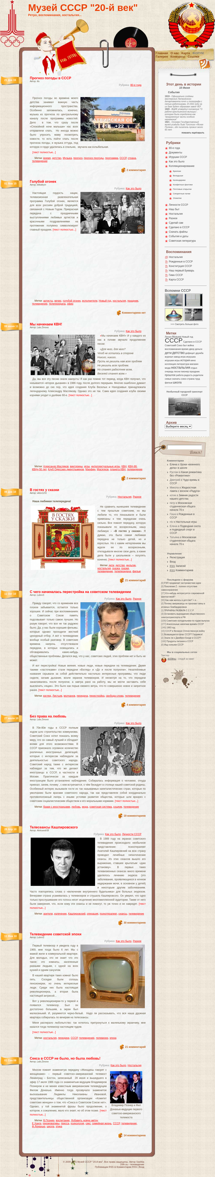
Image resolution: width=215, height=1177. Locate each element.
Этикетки (177, 198)
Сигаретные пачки (181, 193)
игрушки (169, 360)
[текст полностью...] (44, 152)
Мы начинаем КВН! (46, 324)
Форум (198, 53)
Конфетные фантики (183, 184)
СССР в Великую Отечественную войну (185, 631)
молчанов (69, 695)
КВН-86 (132, 466)
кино (193, 360)
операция (92, 913)
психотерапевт (108, 913)
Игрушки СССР (178, 157)
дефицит (190, 353)
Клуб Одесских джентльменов (66, 469)
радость (188, 375)
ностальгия (119, 300)
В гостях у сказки (44, 490)
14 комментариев (135, 1135)
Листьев (57, 695)
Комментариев (181, 570)
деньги (198, 349)
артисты (48, 300)
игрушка (191, 356)
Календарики (179, 180)
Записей (178, 566)
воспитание (63, 1120)
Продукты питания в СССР (180, 641)
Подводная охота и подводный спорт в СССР (185, 530)
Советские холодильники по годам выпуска (188, 621)
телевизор (102, 1037)
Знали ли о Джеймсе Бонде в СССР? (182, 638)
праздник (132, 300)
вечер (58, 300)
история (185, 360)
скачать (176, 378)
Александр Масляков (56, 466)
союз (183, 378)
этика (59, 1126)
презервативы (51, 1123)
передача (82, 695)
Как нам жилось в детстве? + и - (181, 600)
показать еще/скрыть (193, 133)
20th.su (124, 1164)
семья (168, 378)
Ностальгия (124, 496)
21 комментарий (135, 580)
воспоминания (173, 349)
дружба (199, 353)
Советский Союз (173, 345)
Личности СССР (131, 834)
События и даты (178, 236)
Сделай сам (176, 222)
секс (88, 1123)
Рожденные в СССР (181, 261)
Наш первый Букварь (181, 270)
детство (56, 158)
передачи (63, 1037)
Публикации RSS (104, 1167)
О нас (175, 53)
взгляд (47, 695)
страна (132, 158)
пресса (65, 1123)
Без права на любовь (48, 716)
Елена (173, 464)
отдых (194, 368)
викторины (76, 466)
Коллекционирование (181, 166)
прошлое (170, 375)
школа (50, 1126)
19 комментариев (135, 815)
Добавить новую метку (84, 1120)
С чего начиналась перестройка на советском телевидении (80, 592)
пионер (185, 371)
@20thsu (172, 659)
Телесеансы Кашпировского (54, 827)
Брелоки (177, 171)
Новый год (105, 300)
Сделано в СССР (179, 227)
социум (117, 806)
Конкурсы (177, 56)
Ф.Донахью (38, 1126)
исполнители (89, 300)
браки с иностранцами (56, 806)
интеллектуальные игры (105, 466)
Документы (175, 152)
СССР (123, 158)
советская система (100, 806)
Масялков (103, 469)
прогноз (78, 158)
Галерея (162, 56)
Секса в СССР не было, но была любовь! (65, 1058)
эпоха (113, 1037)
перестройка (96, 695)
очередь (169, 371)
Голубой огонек (43, 181)
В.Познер (49, 1120)
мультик (131, 565)
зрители (48, 913)
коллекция (170, 364)
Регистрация (177, 557)
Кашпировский (76, 913)
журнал (169, 356)
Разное (137, 496)
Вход (173, 561)
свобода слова (114, 695)
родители (198, 375)
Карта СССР (176, 279)
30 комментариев (135, 922)
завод (177, 356)
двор (191, 349)
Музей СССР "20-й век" (83, 7)
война (191, 345)
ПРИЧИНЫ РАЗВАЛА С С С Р (179, 610)
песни (177, 371)
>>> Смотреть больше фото (184, 324)
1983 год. (171, 627)
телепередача (57, 303)
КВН (124, 466)
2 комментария (136, 170)
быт (185, 345)
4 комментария (136, 704)
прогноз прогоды (94, 158)
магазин (194, 364)
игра (183, 356)
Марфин (90, 469)
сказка (116, 568)
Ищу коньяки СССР (174, 645)
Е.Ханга (36, 1123)
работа (179, 375)
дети (111, 565)
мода (85, 806)
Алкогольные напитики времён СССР (185, 624)
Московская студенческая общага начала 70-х (182, 506)
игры (87, 466)
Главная (162, 53)
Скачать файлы (178, 231)
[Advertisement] (74, 267)
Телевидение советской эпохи (55, 934)
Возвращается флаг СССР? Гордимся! (183, 634)
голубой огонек (71, 300)
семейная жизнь (102, 1123)
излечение (60, 913)
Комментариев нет (134, 312)
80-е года (135, 85)
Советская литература (182, 240)
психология (77, 1123)
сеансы (122, 913)
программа (111, 158)
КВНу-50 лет (39, 469)
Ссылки (193, 56)
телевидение (39, 161)
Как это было (133, 188)
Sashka (140, 1162)
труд (197, 378)
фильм (136, 571)
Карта (186, 53)
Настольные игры (186, 521)
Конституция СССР (180, 266)
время (47, 158)
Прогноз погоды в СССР (50, 78)
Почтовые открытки (182, 189)
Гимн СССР (176, 275)
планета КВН (118, 469)
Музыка (67, 158)
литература (183, 364)
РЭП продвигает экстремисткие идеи (182, 583)
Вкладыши (178, 175)
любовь (75, 806)
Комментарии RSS (127, 1167)
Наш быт (174, 209)
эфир (70, 303)
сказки (125, 568)
